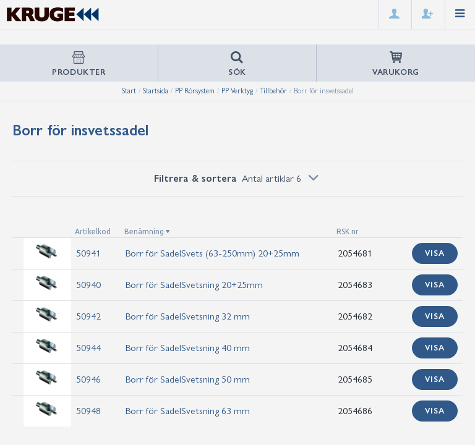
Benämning (144, 231)
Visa (435, 253)
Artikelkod (93, 231)
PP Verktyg (237, 91)
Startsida (155, 91)
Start (129, 91)
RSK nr (347, 231)
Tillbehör (273, 91)
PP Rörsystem (195, 91)
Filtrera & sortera (237, 178)
